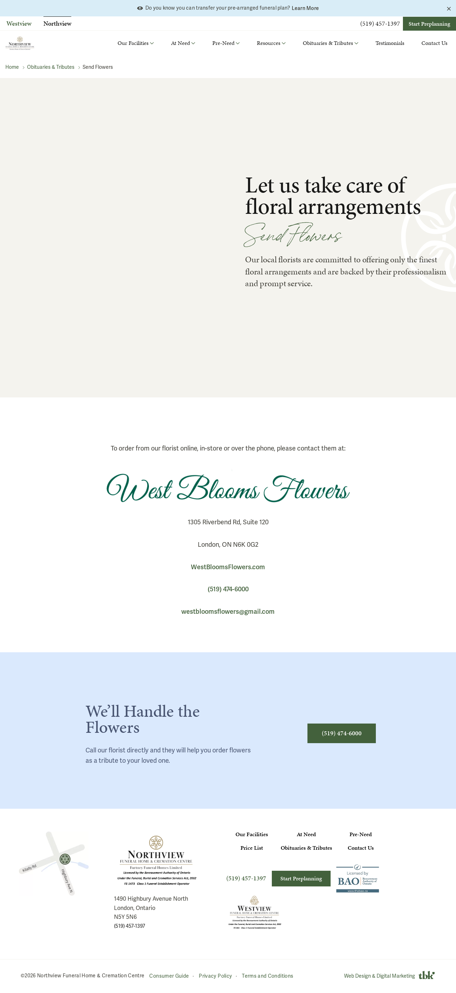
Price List (251, 848)
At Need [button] (180, 43)
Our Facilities (251, 834)
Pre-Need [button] (223, 43)
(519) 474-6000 (228, 589)
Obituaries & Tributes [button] (328, 43)
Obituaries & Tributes (50, 67)
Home (12, 67)
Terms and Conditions (267, 976)
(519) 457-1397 (380, 23)
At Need (306, 834)
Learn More (305, 8)
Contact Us (434, 43)
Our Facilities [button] (133, 43)
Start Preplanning (429, 24)
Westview (18, 23)
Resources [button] (268, 43)
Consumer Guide (169, 976)
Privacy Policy (215, 976)
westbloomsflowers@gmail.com (228, 611)
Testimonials (389, 43)
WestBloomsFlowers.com (228, 567)
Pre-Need (360, 834)
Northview (57, 23)
